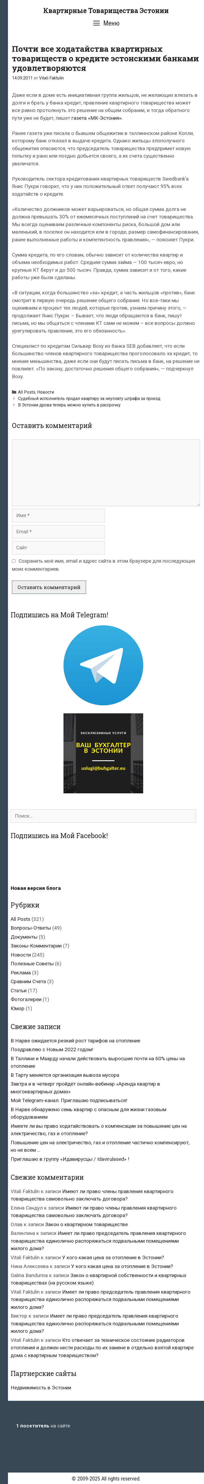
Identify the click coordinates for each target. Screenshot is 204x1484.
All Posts (26, 392)
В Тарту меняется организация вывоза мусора (65, 1075)
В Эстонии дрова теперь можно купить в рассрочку (69, 404)
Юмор (17, 1008)
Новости (45, 392)
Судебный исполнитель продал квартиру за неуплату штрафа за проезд (89, 398)
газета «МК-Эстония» (96, 118)
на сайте (43, 1426)
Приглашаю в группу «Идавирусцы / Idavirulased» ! (70, 1159)
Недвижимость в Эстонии (41, 1388)
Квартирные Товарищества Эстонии (106, 10)
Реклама (21, 973)
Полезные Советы (32, 964)
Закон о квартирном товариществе (86, 1224)
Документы (24, 937)
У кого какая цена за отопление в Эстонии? (113, 1257)
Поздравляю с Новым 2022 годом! (52, 1049)
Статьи (19, 990)
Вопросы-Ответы (31, 928)
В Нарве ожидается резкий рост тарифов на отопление (75, 1041)
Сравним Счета (28, 981)
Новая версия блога (36, 888)
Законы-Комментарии (36, 946)
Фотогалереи (26, 999)
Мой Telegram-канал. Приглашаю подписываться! (69, 1100)
